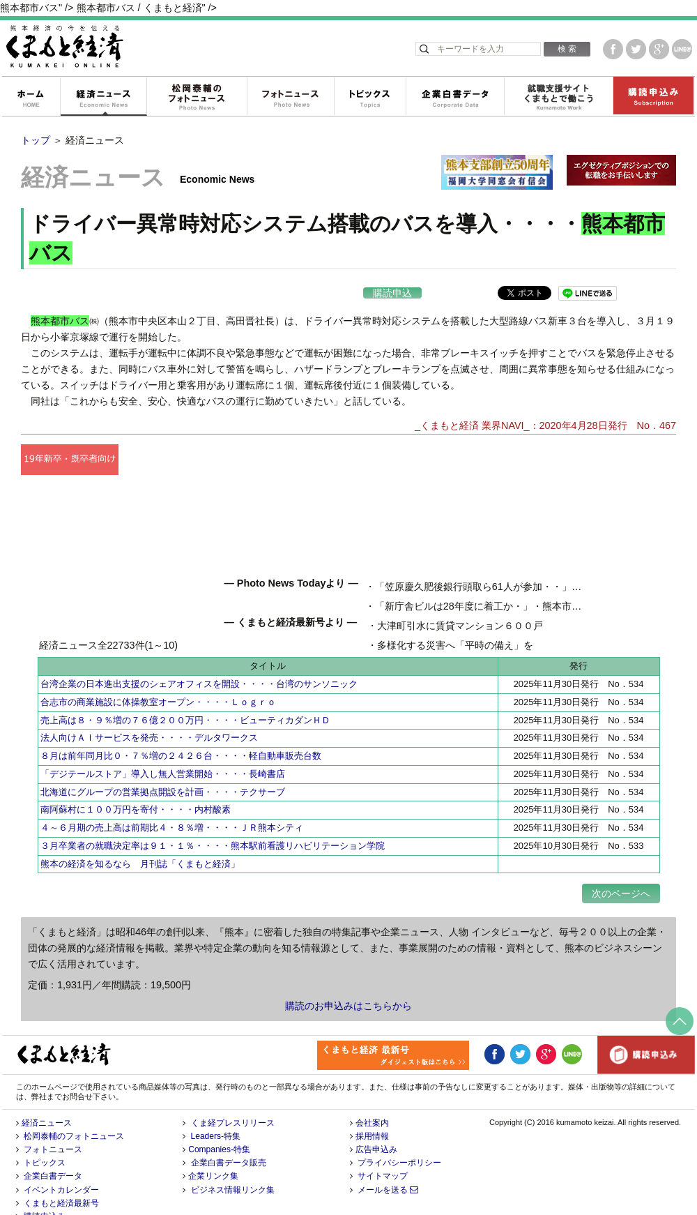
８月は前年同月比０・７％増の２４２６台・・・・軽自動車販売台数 (180, 728)
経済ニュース (103, 97)
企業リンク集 (213, 1149)
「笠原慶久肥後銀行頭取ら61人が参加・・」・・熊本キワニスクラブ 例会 (403, 598)
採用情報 (372, 1108)
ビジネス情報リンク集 (233, 1162)
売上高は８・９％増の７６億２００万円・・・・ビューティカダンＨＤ (185, 692)
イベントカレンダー (61, 1162)
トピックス (369, 97)
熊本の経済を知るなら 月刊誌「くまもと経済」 (140, 836)
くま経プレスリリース (233, 1095)
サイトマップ (383, 1149)
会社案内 (372, 1095)
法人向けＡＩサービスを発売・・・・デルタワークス (149, 710)
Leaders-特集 (215, 1108)
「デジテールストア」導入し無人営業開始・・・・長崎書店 (162, 746)
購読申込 (392, 293)
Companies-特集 (219, 1121)
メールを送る (388, 1162)
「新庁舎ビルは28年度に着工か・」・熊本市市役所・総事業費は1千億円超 (404, 618)
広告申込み (376, 1121)
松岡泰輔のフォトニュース (196, 97)
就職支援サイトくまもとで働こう (558, 97)
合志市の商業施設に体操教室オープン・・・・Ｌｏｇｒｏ (158, 674)
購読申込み (653, 97)
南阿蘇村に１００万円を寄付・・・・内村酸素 (135, 782)
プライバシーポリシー (399, 1135)
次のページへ (621, 865)
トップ (35, 140)
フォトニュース (290, 97)
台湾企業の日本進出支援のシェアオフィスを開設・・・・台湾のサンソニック (199, 656)
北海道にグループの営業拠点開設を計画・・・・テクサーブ (162, 764)
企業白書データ (455, 97)
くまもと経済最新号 (61, 1175)
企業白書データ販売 (228, 1135)
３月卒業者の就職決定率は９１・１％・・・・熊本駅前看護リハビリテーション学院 (212, 818)
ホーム (31, 97)
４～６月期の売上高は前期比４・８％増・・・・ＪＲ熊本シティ (171, 800)
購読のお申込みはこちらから (348, 978)
